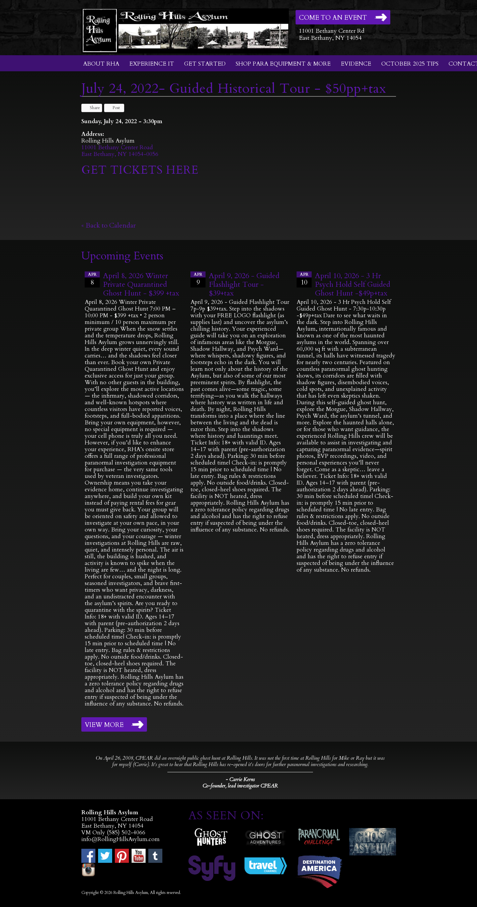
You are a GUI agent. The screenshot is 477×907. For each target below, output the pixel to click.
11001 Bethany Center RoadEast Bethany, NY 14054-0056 (119, 151)
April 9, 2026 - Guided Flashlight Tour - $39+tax (244, 284)
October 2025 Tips (410, 64)
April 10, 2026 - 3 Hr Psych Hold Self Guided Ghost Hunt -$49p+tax (352, 284)
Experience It (151, 64)
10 (304, 279)
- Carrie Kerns (240, 779)
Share (91, 108)
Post (113, 108)
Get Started (205, 64)
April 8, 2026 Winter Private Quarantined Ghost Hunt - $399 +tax (141, 284)
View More (104, 725)
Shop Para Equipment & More (283, 64)
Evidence (356, 64)
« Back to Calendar (108, 225)
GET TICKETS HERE (141, 170)
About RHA (101, 64)
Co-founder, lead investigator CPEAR (240, 786)
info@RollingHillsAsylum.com (120, 839)
